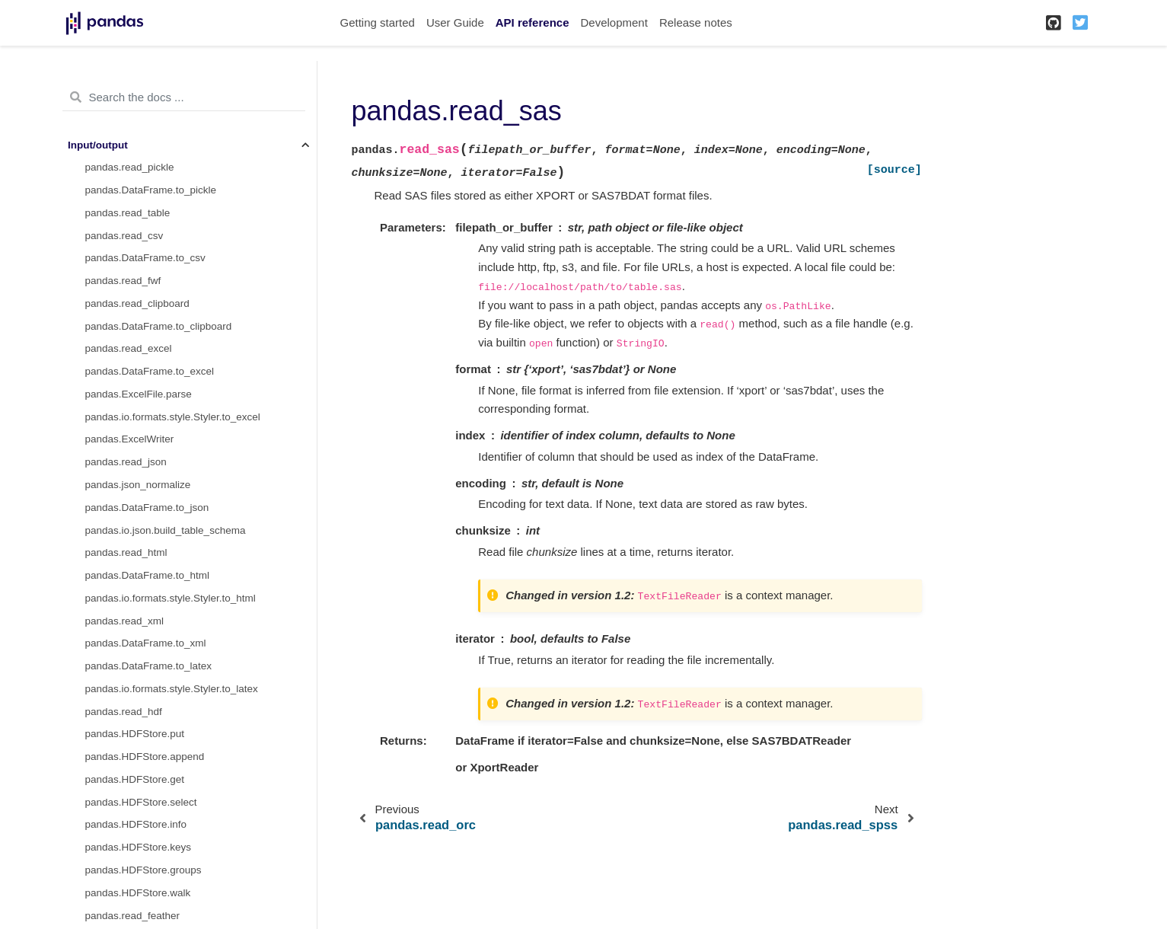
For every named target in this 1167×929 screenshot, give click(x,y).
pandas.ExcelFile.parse (138, 394)
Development (613, 22)
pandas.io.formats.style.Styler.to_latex (171, 688)
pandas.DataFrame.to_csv (145, 257)
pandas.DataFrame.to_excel (150, 371)
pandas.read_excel (128, 348)
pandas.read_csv (124, 235)
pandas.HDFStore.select (141, 802)
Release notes (695, 22)
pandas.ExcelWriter (129, 439)
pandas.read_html (126, 552)
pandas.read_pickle (129, 167)
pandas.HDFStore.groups (143, 870)
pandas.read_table (128, 213)
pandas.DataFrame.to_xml (145, 643)
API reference (532, 22)
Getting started (377, 22)
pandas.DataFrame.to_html (147, 575)
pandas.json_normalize (138, 484)
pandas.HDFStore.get (135, 779)
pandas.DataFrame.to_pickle (151, 190)
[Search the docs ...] (183, 97)
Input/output (98, 145)
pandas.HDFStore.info (136, 824)
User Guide (455, 22)
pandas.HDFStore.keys (138, 847)
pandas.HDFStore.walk (138, 893)
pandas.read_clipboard (137, 303)
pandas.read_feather (132, 915)
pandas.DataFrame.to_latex (148, 666)
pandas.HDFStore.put (135, 733)
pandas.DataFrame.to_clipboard (158, 326)
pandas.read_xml (124, 621)
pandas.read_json (126, 462)
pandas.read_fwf (123, 280)
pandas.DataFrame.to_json (147, 507)
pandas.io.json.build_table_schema (165, 530)
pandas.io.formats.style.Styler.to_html (170, 598)
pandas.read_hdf (123, 711)
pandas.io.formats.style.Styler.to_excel (172, 417)
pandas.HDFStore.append (145, 756)
